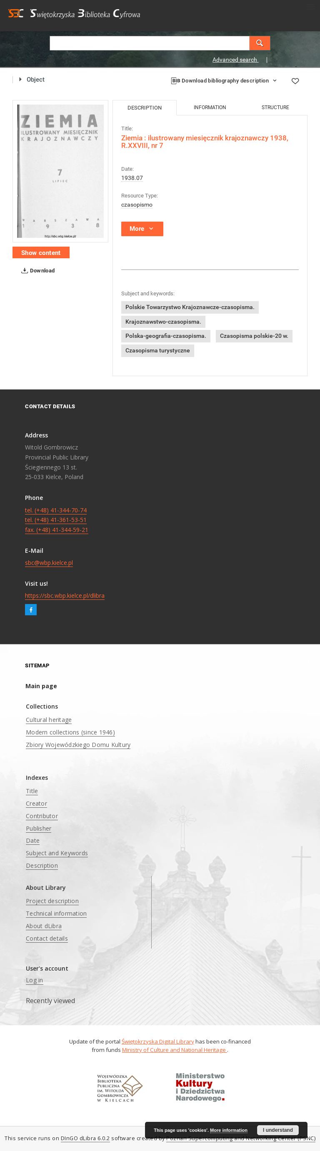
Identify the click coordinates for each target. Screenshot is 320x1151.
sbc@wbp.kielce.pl (49, 563)
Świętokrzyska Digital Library (158, 1041)
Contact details (47, 938)
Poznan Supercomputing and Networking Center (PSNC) (240, 1138)
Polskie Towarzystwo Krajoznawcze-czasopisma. (190, 307)
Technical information (56, 913)
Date (33, 840)
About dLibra (44, 926)
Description (42, 865)
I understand (278, 1130)
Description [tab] (145, 108)
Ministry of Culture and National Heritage (174, 1050)
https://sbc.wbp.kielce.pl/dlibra (65, 595)
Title (32, 791)
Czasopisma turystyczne (157, 350)
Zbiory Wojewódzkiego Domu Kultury (78, 745)
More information (229, 1130)
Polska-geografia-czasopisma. (165, 335)
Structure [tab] (275, 107)
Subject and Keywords (57, 853)
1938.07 (132, 178)
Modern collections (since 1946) (70, 732)
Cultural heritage (49, 720)
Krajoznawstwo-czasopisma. (163, 321)
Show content (41, 253)
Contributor (42, 816)
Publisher (38, 828)
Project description (52, 901)
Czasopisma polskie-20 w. (254, 335)
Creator (36, 803)
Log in (34, 980)
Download (36, 270)
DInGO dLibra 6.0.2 (85, 1138)
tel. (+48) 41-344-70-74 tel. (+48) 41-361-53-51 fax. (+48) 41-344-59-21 (56, 520)
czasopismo (136, 204)
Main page (41, 686)
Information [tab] (210, 107)
